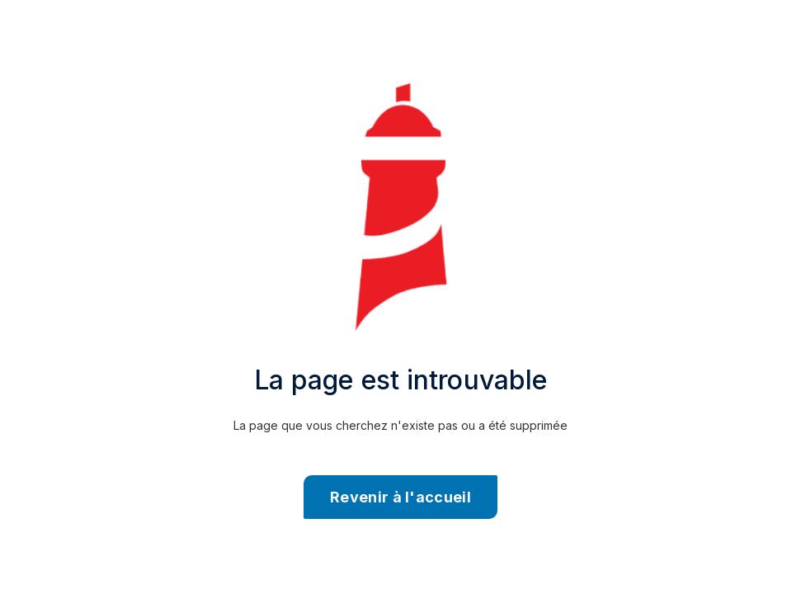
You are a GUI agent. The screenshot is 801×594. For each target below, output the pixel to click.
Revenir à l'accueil (400, 497)
